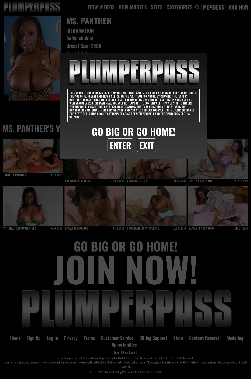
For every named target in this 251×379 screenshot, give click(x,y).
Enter (120, 145)
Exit (146, 145)
